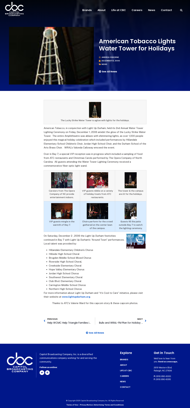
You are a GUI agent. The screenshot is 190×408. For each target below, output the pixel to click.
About (102, 10)
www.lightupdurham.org (76, 296)
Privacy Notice (86, 405)
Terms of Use (72, 405)
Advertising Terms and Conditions (109, 405)
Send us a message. (168, 361)
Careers (137, 10)
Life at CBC (118, 10)
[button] (181, 10)
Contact (166, 10)
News (151, 10)
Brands (87, 10)
